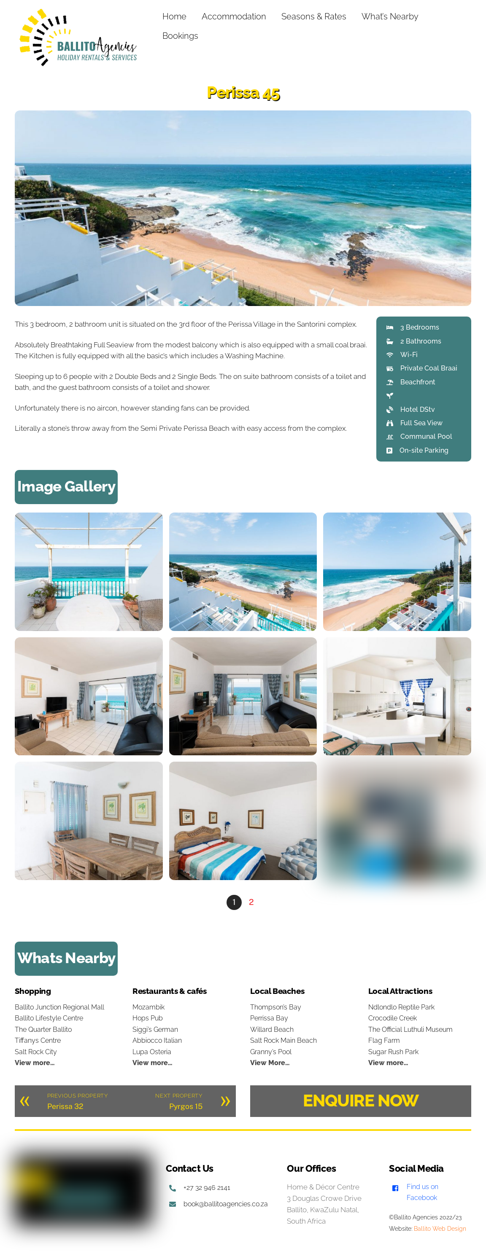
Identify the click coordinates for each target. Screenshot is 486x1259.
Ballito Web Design (440, 1228)
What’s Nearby (390, 16)
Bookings (181, 36)
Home (175, 16)
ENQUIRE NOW (360, 1100)
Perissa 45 (243, 92)
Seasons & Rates (314, 16)
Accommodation (234, 16)
